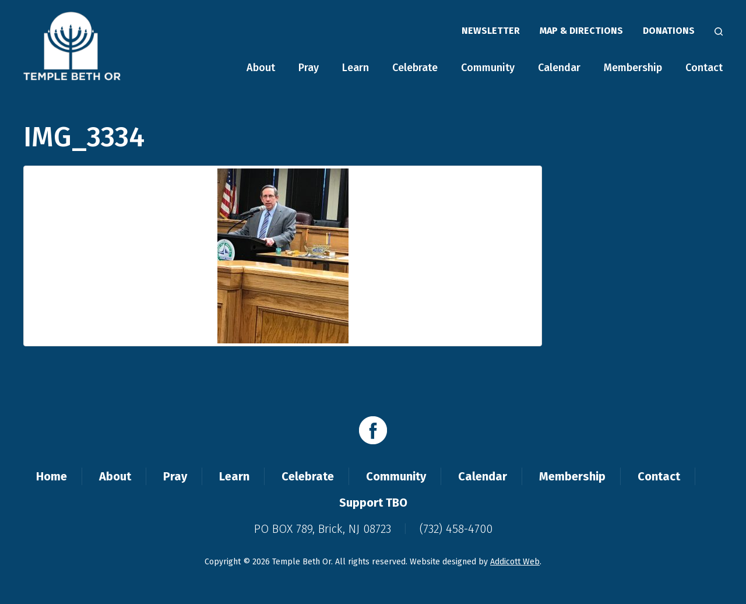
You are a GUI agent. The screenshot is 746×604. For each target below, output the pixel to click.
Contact (704, 67)
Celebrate (415, 67)
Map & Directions (581, 30)
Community (488, 67)
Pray (308, 67)
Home (51, 476)
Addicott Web (515, 562)
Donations (669, 30)
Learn (355, 67)
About (261, 67)
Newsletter (491, 30)
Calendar (559, 67)
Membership (633, 67)
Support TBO (373, 503)
